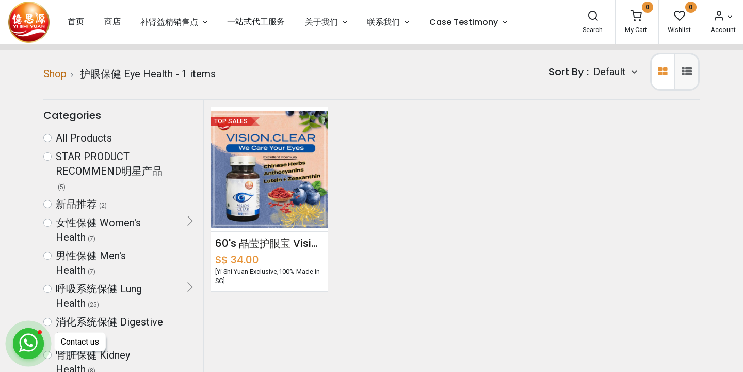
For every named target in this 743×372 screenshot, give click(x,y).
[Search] (593, 17)
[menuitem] (76, 22)
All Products (84, 138)
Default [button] (610, 72)
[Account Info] (722, 17)
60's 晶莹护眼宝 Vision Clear (269, 243)
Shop (55, 74)
